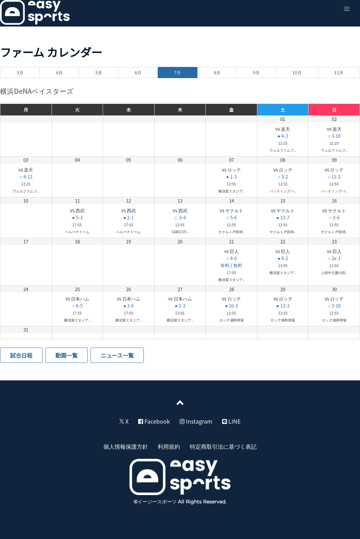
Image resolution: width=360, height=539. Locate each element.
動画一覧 (66, 355)
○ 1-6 (334, 217)
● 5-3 (77, 217)
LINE (231, 421)
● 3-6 (128, 305)
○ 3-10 (334, 135)
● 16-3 (231, 305)
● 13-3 (282, 305)
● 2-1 (128, 217)
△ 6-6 (180, 217)
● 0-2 (282, 258)
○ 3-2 (282, 176)
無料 (237, 265)
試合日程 (21, 355)
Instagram (196, 421)
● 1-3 (231, 176)
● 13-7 (282, 217)
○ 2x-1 (334, 258)
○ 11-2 (334, 176)
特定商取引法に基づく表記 (223, 446)
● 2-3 (180, 305)
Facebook (154, 421)
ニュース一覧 (117, 355)
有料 (224, 265)
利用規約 (169, 446)
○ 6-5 (77, 305)
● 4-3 (282, 135)
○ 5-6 (231, 217)
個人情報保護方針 (125, 446)
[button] (347, 9)
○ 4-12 (25, 176)
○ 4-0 (231, 258)
